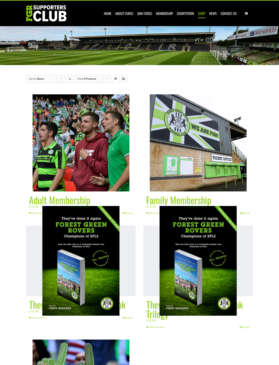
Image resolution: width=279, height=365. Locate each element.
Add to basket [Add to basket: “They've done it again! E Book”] (39, 317)
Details (129, 317)
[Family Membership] (198, 142)
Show (87, 78)
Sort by (36, 78)
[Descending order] (70, 79)
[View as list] (123, 79)
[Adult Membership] (81, 142)
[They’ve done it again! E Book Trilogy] (198, 261)
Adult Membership (59, 200)
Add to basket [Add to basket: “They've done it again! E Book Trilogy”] (156, 327)
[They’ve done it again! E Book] (81, 261)
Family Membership (178, 200)
